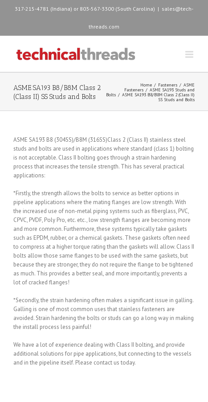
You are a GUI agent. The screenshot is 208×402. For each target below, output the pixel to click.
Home (146, 85)
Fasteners (167, 85)
